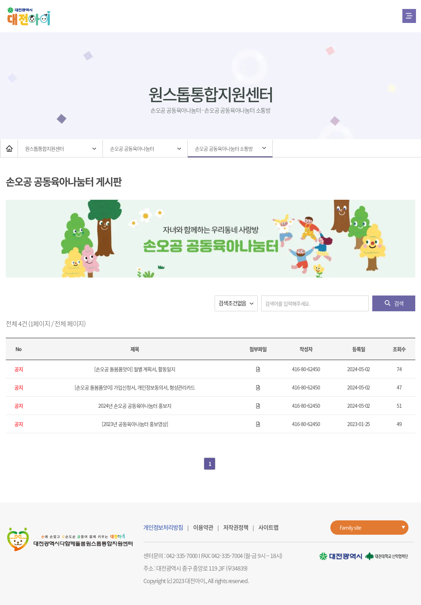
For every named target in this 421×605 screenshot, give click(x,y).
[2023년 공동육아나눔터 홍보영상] (135, 423)
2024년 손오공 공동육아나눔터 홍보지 (134, 405)
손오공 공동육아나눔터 (132, 148)
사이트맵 (268, 527)
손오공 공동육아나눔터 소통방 (224, 148)
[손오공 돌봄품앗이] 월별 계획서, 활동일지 (134, 369)
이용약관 (203, 527)
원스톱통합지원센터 (44, 148)
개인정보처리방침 (163, 527)
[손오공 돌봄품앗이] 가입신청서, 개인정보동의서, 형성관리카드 (135, 387)
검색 (393, 303)
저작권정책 (235, 527)
